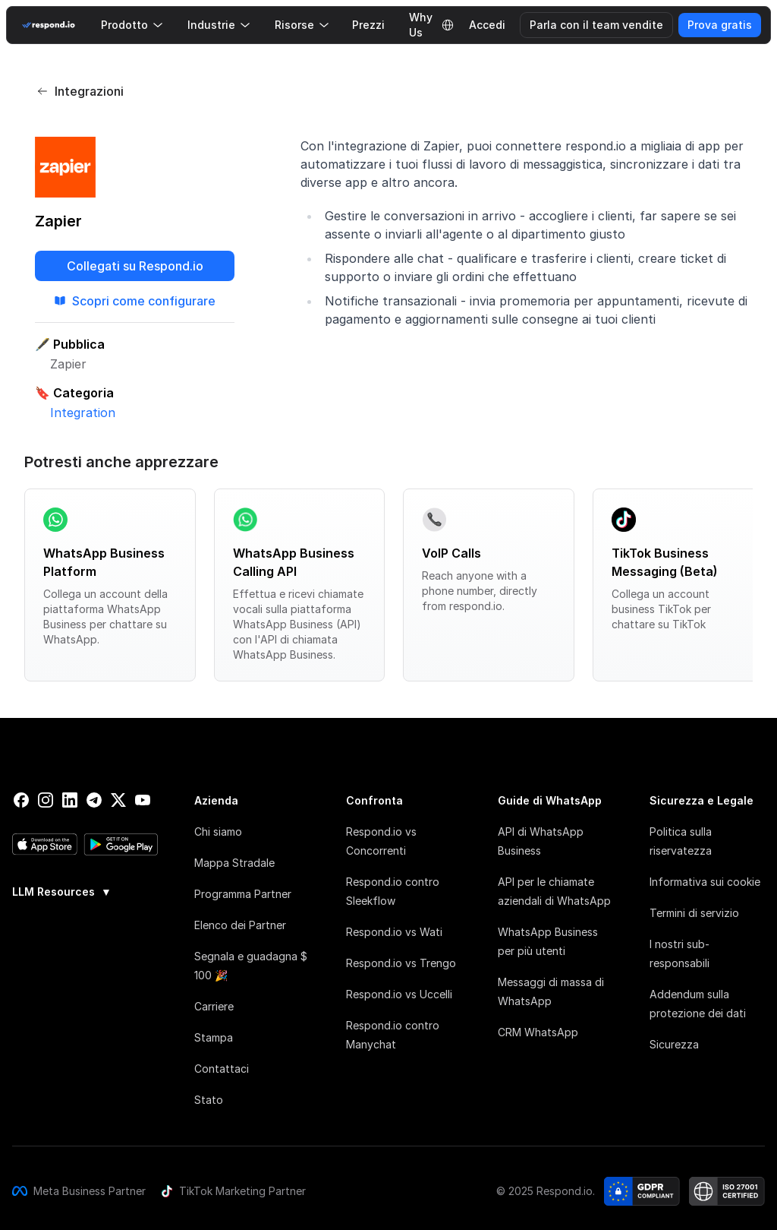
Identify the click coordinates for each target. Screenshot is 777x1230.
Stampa (213, 1037)
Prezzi (368, 24)
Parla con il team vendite (596, 24)
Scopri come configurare (134, 300)
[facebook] (21, 800)
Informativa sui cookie (705, 881)
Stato (208, 1099)
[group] (85, 890)
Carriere (214, 1006)
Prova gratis (719, 24)
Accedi (487, 24)
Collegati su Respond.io (135, 266)
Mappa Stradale (234, 862)
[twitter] (118, 800)
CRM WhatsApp (538, 1032)
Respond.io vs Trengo (401, 962)
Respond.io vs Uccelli (399, 994)
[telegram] (94, 800)
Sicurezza (674, 1044)
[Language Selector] (448, 25)
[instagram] (45, 800)
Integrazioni (80, 91)
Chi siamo (218, 831)
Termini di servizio (694, 912)
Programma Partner (242, 893)
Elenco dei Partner (240, 925)
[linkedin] (70, 800)
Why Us (421, 25)
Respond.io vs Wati (394, 931)
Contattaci (221, 1068)
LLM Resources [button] (62, 892)
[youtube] (143, 800)
